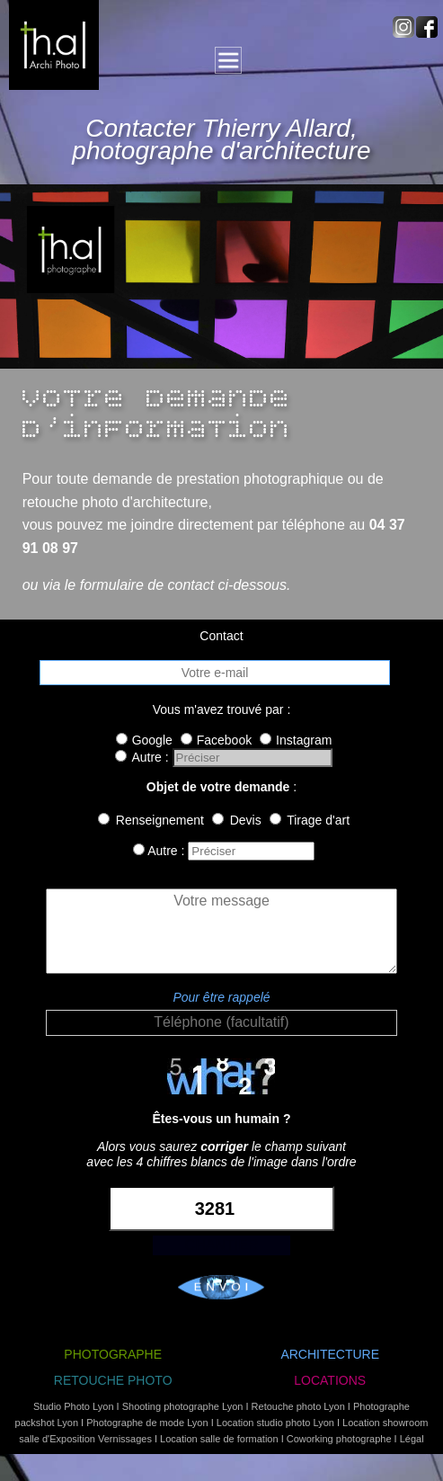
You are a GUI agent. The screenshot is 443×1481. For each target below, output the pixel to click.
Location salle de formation (219, 1438)
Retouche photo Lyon (298, 1406)
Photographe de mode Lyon (147, 1422)
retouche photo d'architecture (115, 502)
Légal (412, 1438)
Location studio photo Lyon (275, 1422)
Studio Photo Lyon (73, 1406)
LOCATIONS (330, 1380)
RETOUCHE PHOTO (113, 1380)
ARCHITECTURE (329, 1354)
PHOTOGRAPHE (113, 1354)
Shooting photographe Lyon (183, 1406)
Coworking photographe (339, 1438)
